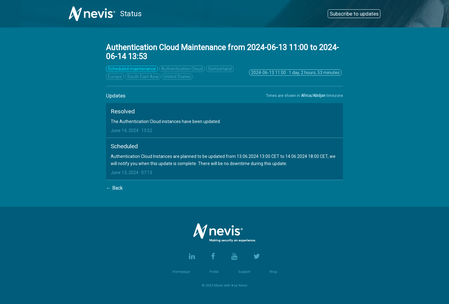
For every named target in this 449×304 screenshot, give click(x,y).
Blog (273, 272)
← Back (114, 188)
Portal (214, 272)
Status (105, 13)
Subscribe (354, 14)
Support (244, 272)
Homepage (181, 272)
